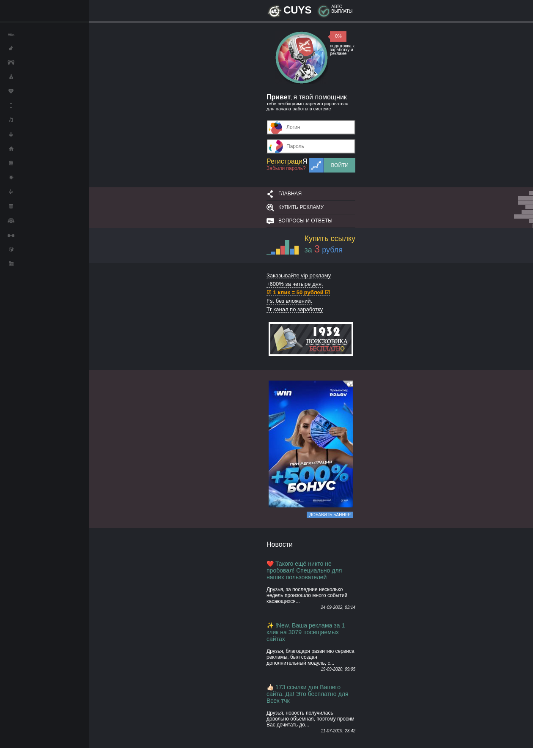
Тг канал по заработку (294, 309)
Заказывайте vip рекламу (298, 275)
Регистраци (286, 161)
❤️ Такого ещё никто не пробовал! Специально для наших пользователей (304, 570)
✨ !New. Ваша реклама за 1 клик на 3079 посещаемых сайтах (305, 632)
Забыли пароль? (286, 168)
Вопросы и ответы (305, 221)
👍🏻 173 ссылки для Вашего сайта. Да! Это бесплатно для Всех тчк (307, 694)
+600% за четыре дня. (294, 284)
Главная (290, 194)
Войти (340, 165)
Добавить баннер (330, 514)
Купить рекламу (301, 207)
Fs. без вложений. (289, 301)
